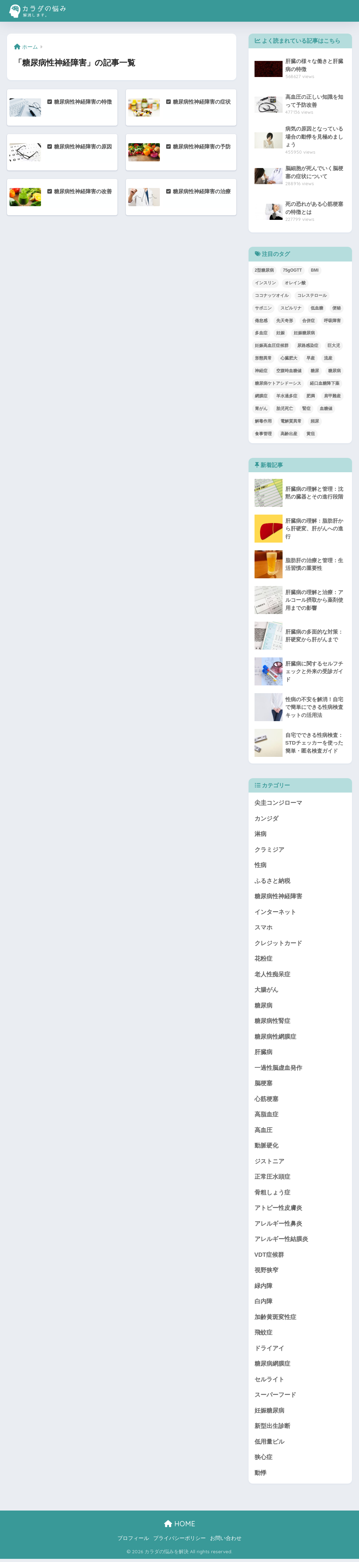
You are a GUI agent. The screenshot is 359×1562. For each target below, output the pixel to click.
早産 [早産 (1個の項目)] (310, 358)
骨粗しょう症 (272, 1194)
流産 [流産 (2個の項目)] (328, 358)
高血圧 (263, 1131)
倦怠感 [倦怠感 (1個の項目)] (261, 320)
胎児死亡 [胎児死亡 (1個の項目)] (284, 408)
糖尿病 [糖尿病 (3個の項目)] (334, 370)
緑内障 (263, 1288)
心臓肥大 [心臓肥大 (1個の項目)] (288, 358)
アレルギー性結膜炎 (281, 1241)
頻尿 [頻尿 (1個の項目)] (315, 421)
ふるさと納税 (272, 881)
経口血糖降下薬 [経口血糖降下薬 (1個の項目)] (324, 383)
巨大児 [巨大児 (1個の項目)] (333, 345)
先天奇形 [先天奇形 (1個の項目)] (284, 320)
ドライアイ (269, 1350)
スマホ (263, 928)
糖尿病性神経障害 (278, 897)
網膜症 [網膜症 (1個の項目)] (261, 395)
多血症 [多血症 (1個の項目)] (261, 332)
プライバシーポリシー (179, 1541)
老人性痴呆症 (272, 975)
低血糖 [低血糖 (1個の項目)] (317, 308)
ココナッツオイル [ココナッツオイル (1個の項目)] (272, 295)
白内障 (263, 1303)
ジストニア (269, 1163)
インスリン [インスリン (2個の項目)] (265, 282)
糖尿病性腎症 (272, 1022)
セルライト (269, 1382)
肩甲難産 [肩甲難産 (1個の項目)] (332, 395)
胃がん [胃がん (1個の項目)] (261, 408)
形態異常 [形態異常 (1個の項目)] (263, 358)
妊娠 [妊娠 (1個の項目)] (280, 332)
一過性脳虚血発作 (278, 1069)
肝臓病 (263, 1053)
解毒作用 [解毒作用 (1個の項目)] (263, 421)
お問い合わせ (226, 1541)
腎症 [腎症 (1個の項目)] (306, 408)
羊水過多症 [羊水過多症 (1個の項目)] (286, 395)
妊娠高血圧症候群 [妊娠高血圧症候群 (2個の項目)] (272, 345)
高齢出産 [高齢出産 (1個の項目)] (288, 433)
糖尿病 (263, 1006)
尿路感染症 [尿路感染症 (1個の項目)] (307, 345)
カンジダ (266, 818)
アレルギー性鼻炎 (278, 1225)
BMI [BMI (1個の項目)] (315, 270)
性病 (260, 865)
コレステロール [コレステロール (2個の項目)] (312, 295)
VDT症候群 (269, 1257)
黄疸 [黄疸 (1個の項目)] (310, 433)
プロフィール (133, 1541)
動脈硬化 (266, 1147)
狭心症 (263, 1460)
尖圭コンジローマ (278, 803)
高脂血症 (266, 1116)
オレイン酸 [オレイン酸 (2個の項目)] (295, 282)
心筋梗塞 (266, 1100)
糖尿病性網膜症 (275, 1037)
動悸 (260, 1476)
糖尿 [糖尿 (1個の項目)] (315, 370)
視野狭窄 (266, 1272)
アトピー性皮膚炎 (278, 1210)
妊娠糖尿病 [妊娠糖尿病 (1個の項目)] (304, 332)
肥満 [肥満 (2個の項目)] (310, 395)
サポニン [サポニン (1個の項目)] (263, 308)
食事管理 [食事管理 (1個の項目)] (263, 433)
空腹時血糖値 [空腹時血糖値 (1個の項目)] (289, 370)
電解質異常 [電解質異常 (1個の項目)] (291, 421)
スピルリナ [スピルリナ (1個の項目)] (291, 308)
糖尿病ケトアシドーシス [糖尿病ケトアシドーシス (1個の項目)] (278, 383)
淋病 (260, 834)
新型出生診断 (272, 1429)
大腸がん (266, 991)
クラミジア (269, 850)
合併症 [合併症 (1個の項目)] (308, 320)
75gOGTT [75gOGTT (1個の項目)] (292, 270)
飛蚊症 (263, 1335)
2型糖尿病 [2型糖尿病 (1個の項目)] (264, 270)
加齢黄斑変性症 (275, 1319)
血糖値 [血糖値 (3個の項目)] (326, 408)
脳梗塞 (263, 1084)
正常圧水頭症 (272, 1178)
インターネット (275, 912)
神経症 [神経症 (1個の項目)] (261, 370)
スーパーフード (275, 1397)
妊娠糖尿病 (269, 1413)
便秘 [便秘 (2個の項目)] (336, 308)
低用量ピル (269, 1444)
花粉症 (263, 959)
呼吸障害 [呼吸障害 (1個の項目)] (332, 320)
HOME (179, 1526)
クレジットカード (278, 944)
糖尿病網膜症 (272, 1366)
